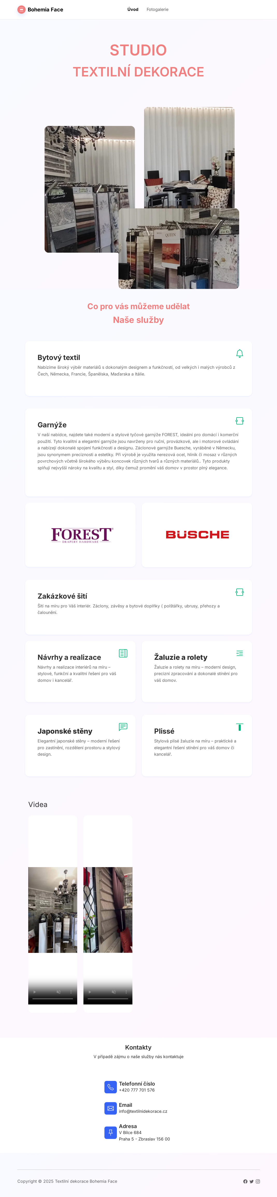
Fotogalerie (157, 9)
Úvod (132, 9)
